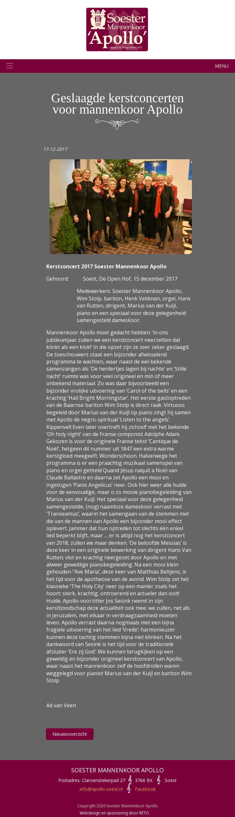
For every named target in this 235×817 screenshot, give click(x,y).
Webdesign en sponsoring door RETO (114, 813)
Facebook (145, 789)
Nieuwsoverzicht (69, 734)
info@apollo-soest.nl (101, 789)
